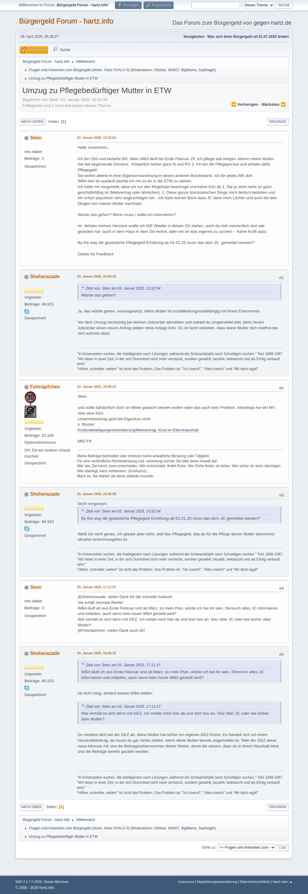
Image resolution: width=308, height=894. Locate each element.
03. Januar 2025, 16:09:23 (96, 386)
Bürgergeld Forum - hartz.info (66, 21)
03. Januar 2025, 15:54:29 (96, 276)
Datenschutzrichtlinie (255, 881)
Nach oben (31, 807)
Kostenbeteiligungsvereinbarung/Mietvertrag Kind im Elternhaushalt (138, 430)
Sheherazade (45, 276)
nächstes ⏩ (274, 104)
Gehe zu (208, 847)
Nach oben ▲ (283, 881)
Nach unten (32, 121)
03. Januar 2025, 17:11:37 (96, 587)
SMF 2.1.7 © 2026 (28, 881)
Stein (36, 137)
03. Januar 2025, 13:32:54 (96, 137)
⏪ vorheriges (244, 104)
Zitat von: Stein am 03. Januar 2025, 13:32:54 (123, 288)
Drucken (277, 121)
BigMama (189, 70)
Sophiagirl (206, 70)
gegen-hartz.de (272, 23)
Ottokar (160, 70)
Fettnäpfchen (45, 386)
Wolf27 (173, 70)
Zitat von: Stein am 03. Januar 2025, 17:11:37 (123, 665)
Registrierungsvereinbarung (217, 881)
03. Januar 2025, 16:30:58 (96, 494)
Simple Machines (56, 881)
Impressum (186, 881)
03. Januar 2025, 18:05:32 (96, 653)
